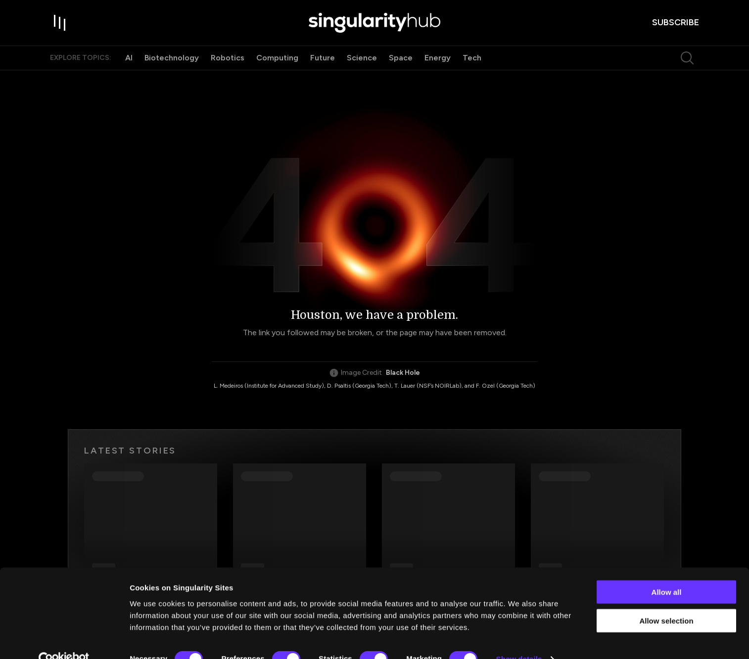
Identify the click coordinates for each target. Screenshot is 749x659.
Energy (437, 63)
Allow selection (666, 601)
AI (129, 63)
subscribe (675, 25)
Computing (277, 63)
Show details (519, 639)
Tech (472, 63)
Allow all (667, 572)
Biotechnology (171, 63)
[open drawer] (60, 26)
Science (362, 63)
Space (401, 63)
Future (322, 63)
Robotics (227, 63)
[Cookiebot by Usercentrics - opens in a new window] (64, 639)
